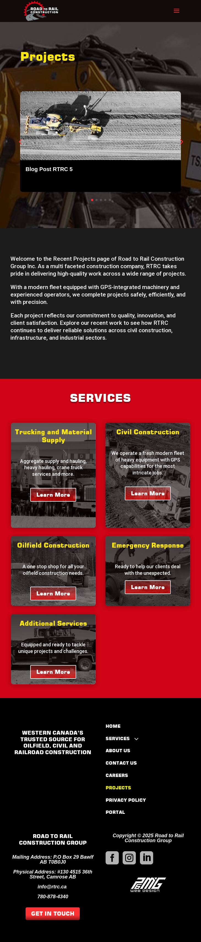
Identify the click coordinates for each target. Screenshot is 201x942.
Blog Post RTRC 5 (49, 169)
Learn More (53, 494)
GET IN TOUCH (52, 913)
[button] (181, 142)
